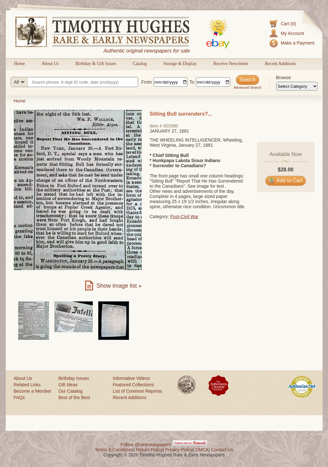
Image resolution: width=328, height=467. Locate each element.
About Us (50, 63)
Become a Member (33, 391)
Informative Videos (131, 378)
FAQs (19, 397)
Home (19, 63)
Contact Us (222, 449)
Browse (283, 77)
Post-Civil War (184, 216)
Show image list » (118, 286)
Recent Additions (280, 63)
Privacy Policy (179, 449)
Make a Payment (297, 42)
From (146, 82)
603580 (170, 125)
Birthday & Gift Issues (96, 63)
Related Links (27, 384)
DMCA (202, 449)
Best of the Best (74, 397)
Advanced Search (247, 87)
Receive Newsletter (230, 63)
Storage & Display (179, 63)
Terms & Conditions (114, 449)
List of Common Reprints (137, 391)
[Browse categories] (297, 86)
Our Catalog (71, 391)
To (191, 82)
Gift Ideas (68, 384)
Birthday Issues (74, 378)
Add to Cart (285, 180)
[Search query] (74, 82)
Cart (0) (288, 23)
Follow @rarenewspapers (146, 444)
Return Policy (149, 449)
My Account (292, 33)
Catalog (140, 63)
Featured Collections (133, 384)
